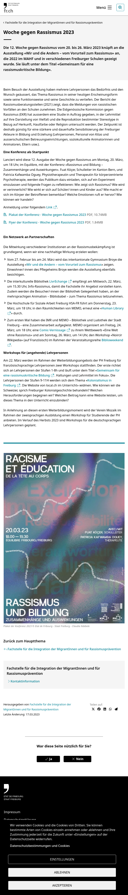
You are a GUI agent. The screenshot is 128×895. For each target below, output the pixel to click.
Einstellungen (62, 859)
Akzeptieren (62, 885)
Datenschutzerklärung (20, 820)
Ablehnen (62, 872)
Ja (48, 759)
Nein (77, 759)
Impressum (12, 812)
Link (51, 207)
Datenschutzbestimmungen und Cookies (40, 846)
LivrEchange (60, 281)
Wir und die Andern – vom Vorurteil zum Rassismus (64, 264)
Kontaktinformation (25, 681)
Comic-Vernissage (54, 330)
